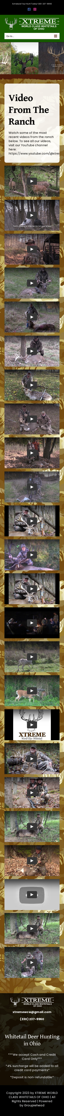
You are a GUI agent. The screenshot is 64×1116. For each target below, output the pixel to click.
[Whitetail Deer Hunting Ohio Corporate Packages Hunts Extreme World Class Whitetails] (32, 999)
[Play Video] (32, 181)
